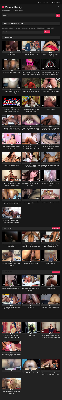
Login (52, 2)
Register (58, 2)
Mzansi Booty (12, 7)
